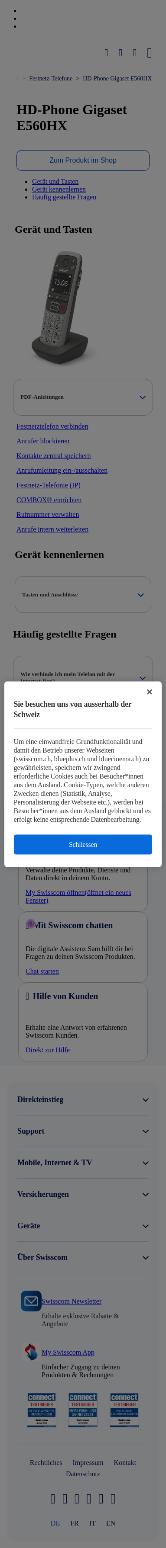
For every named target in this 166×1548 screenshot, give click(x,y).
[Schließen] (149, 691)
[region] (83, 774)
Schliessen (83, 844)
